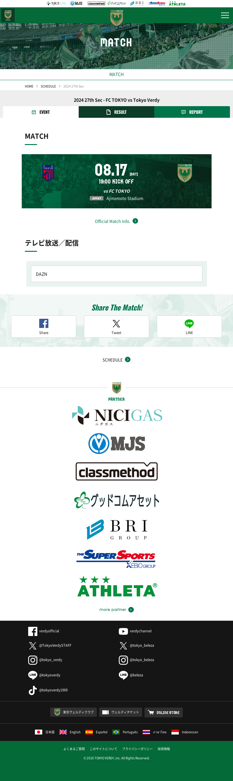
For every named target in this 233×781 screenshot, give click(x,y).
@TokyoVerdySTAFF (49, 645)
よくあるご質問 (74, 748)
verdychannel (135, 631)
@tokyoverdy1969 (48, 690)
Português (125, 732)
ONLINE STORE (168, 712)
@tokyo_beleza (136, 645)
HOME (29, 86)
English (70, 732)
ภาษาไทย (155, 732)
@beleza (131, 675)
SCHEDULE (48, 86)
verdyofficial (43, 631)
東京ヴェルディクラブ (78, 712)
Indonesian (184, 732)
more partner (113, 610)
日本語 (44, 732)
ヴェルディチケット (125, 712)
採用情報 (164, 748)
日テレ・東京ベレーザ (8, 15)
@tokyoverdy (44, 675)
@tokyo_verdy (45, 659)
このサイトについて (103, 748)
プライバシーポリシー (137, 748)
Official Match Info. (112, 221)
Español (96, 732)
